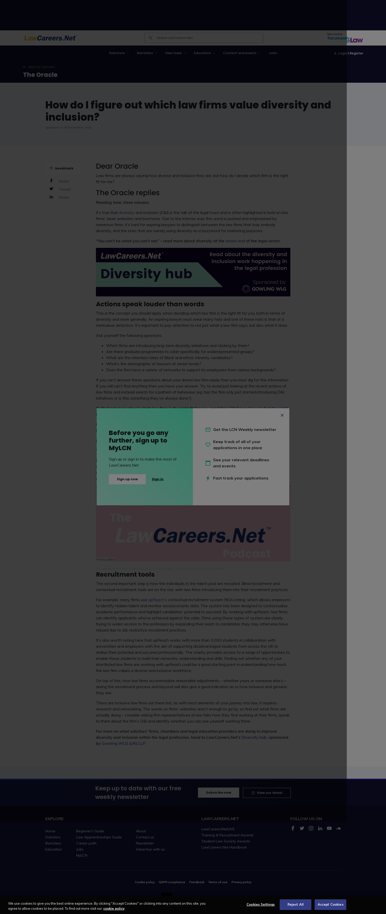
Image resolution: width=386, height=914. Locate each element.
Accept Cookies (330, 904)
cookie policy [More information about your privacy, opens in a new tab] (114, 908)
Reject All (296, 904)
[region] (193, 905)
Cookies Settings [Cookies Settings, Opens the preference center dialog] (261, 904)
